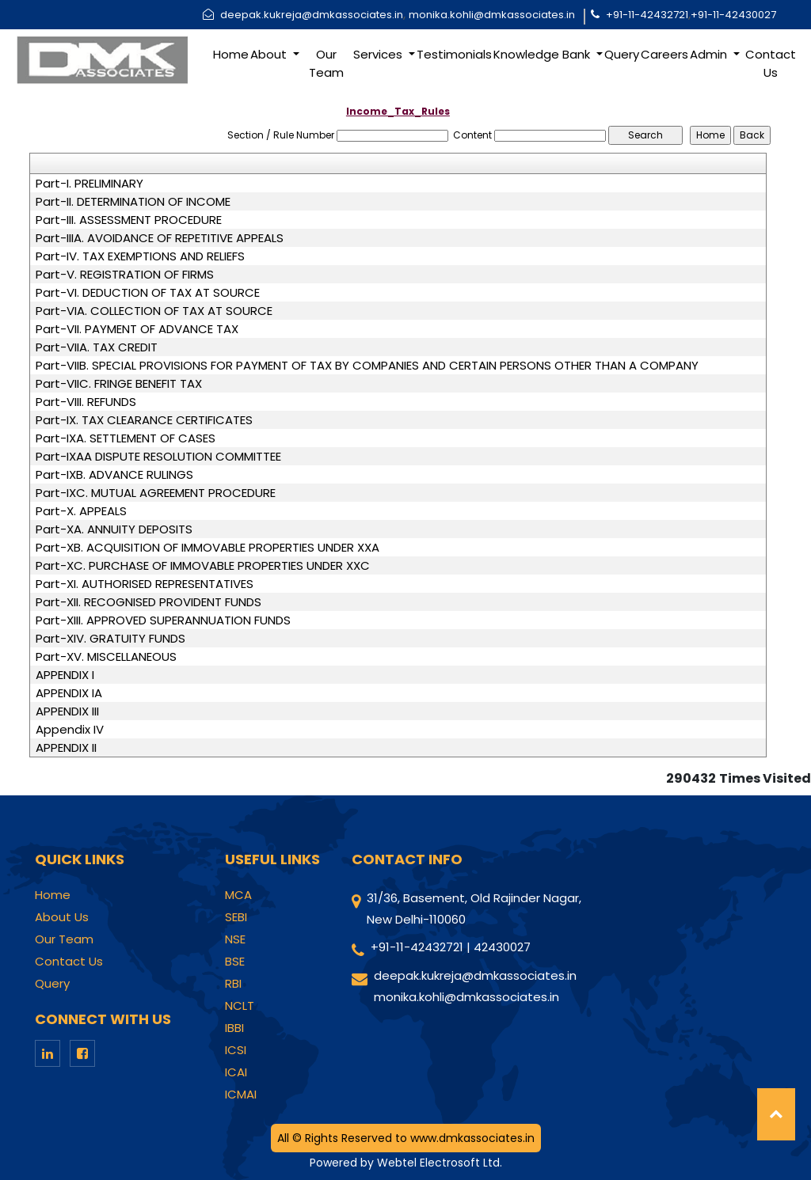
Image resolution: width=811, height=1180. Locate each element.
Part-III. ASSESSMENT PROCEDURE (129, 220)
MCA (238, 895)
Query (621, 54)
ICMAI (241, 1094)
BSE (235, 961)
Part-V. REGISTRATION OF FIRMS (125, 274)
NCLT (239, 1006)
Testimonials (454, 54)
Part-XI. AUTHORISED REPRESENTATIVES (144, 584)
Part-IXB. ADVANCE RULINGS (114, 475)
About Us (62, 917)
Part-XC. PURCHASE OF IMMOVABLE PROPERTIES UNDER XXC (203, 566)
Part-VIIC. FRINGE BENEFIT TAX (119, 384)
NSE (235, 939)
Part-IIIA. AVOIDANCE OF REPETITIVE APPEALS (160, 238)
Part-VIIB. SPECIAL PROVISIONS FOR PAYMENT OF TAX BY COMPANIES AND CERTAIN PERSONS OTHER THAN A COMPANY (367, 365)
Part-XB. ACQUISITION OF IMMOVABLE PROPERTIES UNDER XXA (207, 547)
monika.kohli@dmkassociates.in (492, 14)
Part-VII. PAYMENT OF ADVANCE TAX (137, 329)
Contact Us (770, 63)
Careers (664, 54)
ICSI (235, 1050)
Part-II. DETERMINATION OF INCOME (133, 201)
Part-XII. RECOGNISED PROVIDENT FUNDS (148, 602)
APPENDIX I (65, 675)
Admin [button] (710, 54)
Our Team (326, 63)
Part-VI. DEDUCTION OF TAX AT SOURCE (148, 292)
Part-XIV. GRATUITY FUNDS (110, 638)
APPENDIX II (66, 748)
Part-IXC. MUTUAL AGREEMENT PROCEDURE (156, 493)
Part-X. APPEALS (81, 511)
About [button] (270, 54)
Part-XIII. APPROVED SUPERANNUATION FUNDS (163, 620)
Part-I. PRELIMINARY (89, 183)
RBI (233, 984)
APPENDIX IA (69, 693)
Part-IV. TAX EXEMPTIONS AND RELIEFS (140, 256)
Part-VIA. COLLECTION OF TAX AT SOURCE (154, 311)
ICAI (236, 1072)
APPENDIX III (67, 711)
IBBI (234, 1028)
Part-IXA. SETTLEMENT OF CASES (125, 438)
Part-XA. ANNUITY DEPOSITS (114, 529)
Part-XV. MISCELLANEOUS (106, 657)
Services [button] (379, 54)
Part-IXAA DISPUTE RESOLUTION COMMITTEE (158, 456)
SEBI (236, 917)
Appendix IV (70, 729)
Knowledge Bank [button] (543, 54)
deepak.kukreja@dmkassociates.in (311, 14)
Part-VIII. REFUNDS (86, 402)
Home (231, 54)
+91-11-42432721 (647, 14)
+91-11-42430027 (733, 14)
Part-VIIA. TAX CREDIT (97, 347)
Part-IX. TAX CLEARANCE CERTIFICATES (144, 420)
